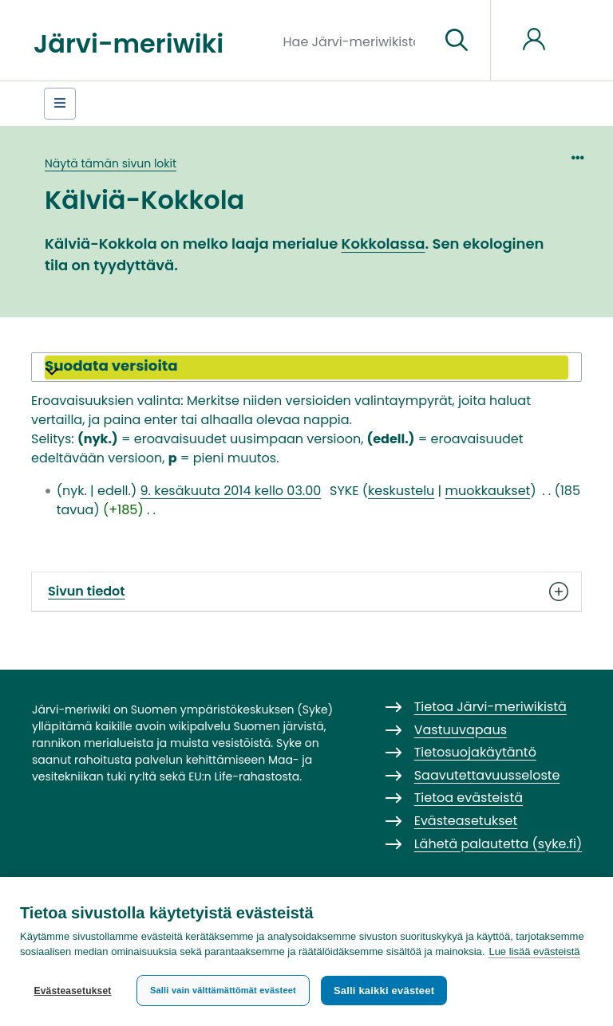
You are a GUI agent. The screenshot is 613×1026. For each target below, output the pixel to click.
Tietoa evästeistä (468, 797)
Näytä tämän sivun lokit (110, 163)
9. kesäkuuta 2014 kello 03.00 (230, 491)
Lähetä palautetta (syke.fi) (498, 844)
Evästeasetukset (72, 991)
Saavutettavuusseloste (487, 775)
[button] (306, 367)
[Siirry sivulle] (456, 40)
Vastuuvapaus (460, 730)
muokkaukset (488, 491)
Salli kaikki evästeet (384, 991)
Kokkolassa (383, 244)
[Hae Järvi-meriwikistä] (355, 40)
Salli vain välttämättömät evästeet (223, 990)
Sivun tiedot (306, 591)
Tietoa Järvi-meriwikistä (490, 707)
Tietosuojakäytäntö (475, 752)
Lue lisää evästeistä (533, 951)
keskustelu (401, 491)
